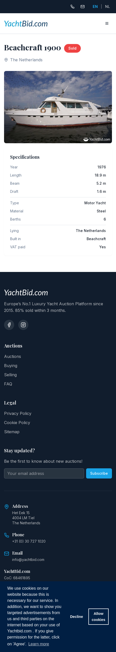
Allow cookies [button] (98, 617)
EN (95, 6)
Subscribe (99, 473)
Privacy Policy (17, 413)
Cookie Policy (17, 422)
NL (107, 6)
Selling (10, 374)
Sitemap (12, 431)
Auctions (12, 356)
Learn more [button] (38, 644)
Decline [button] (76, 617)
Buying (10, 365)
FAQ (8, 383)
